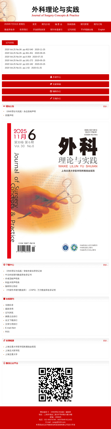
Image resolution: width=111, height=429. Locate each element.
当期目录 (9, 305)
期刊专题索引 (56, 29)
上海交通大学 (11, 354)
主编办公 (55, 98)
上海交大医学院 (12, 350)
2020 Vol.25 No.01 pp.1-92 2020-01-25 (23, 68)
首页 (34, 24)
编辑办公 (55, 91)
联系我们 (24, 29)
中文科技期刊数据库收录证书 (18, 275)
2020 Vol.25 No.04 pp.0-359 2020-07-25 (24, 57)
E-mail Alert (10, 328)
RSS (7, 332)
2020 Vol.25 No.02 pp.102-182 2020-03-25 (25, 64)
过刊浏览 (72, 29)
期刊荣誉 (85, 24)
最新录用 (9, 309)
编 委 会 (58, 24)
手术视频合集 (87, 29)
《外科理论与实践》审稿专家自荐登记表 (23, 271)
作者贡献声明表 (12, 278)
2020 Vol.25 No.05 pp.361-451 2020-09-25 (25, 53)
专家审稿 (55, 84)
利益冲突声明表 (12, 282)
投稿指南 (71, 24)
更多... (105, 106)
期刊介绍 (46, 24)
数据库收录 (9, 29)
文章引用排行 (11, 324)
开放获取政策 (39, 29)
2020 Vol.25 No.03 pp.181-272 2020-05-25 (25, 60)
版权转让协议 (11, 286)
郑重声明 (9, 115)
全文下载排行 (11, 320)
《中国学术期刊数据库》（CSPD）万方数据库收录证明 (30, 290)
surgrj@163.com (59, 422)
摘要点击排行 (11, 316)
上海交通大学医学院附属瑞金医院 (20, 347)
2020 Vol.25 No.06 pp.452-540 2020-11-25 (25, 49)
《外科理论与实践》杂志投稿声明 (20, 111)
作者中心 (55, 77)
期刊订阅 (98, 24)
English (101, 29)
